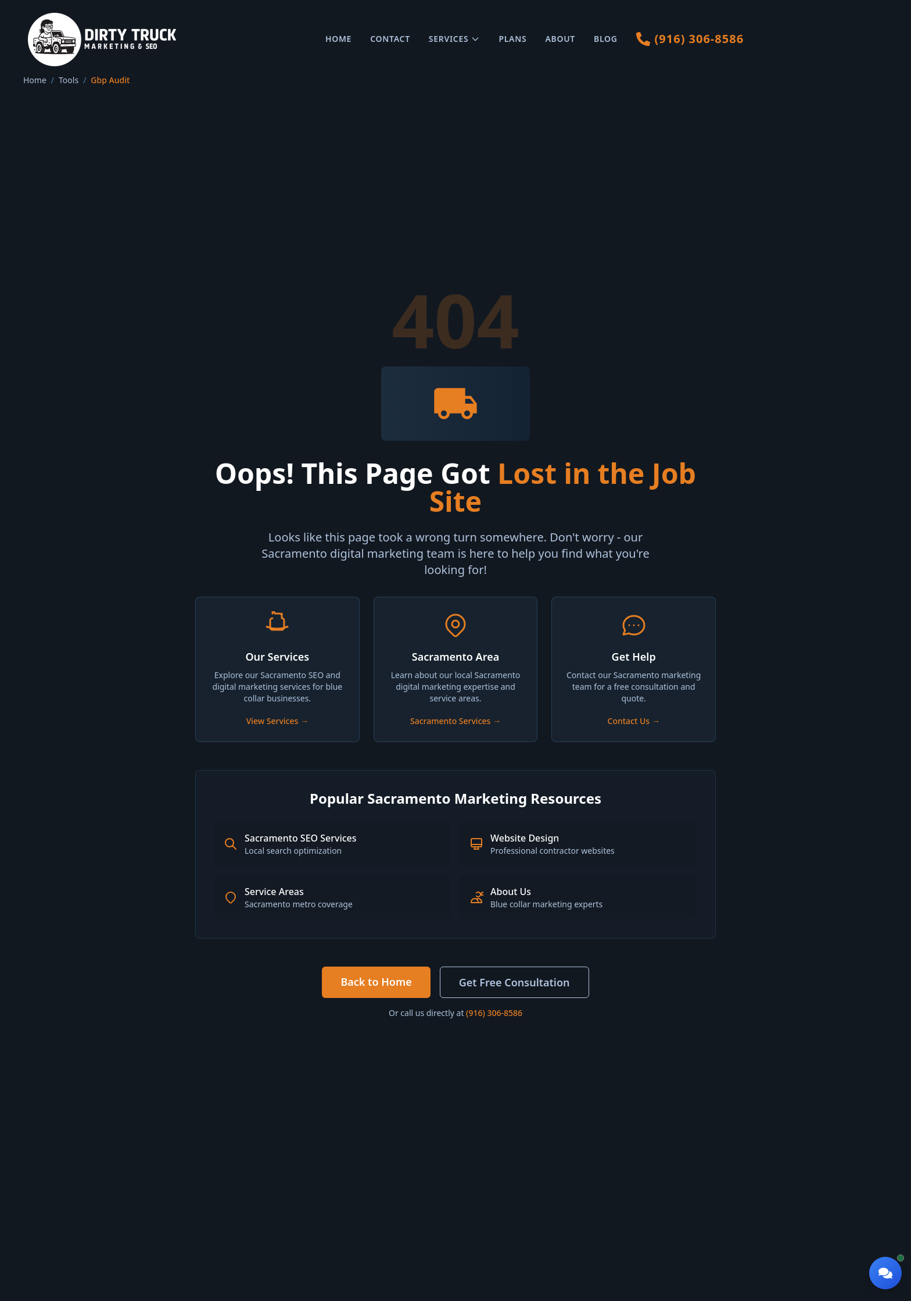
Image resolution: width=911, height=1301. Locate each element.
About (560, 38)
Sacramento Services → (455, 720)
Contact (390, 38)
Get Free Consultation (514, 982)
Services (454, 38)
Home (338, 38)
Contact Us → (634, 720)
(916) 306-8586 (494, 1012)
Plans (512, 38)
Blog (606, 38)
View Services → (277, 720)
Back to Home (375, 982)
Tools (68, 79)
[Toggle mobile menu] (876, 40)
